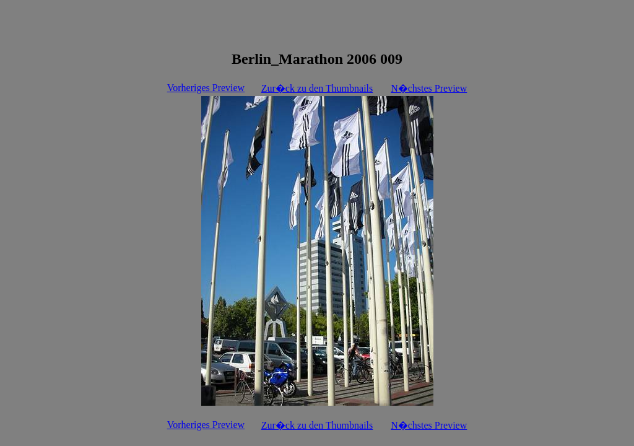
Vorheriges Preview (206, 87)
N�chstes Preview (429, 88)
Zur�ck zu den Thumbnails (317, 88)
